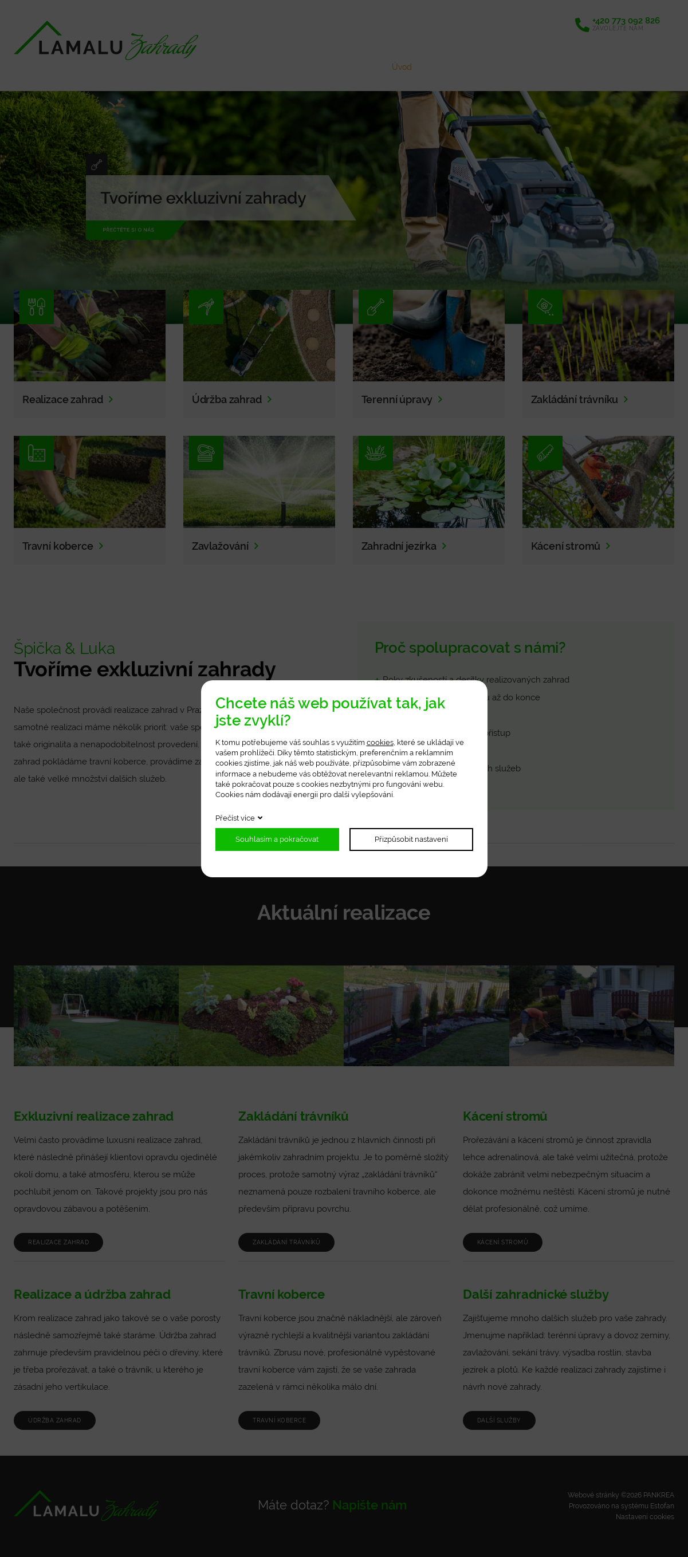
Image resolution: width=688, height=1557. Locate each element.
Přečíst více (235, 818)
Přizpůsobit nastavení (411, 839)
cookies (380, 742)
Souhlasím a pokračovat (277, 839)
